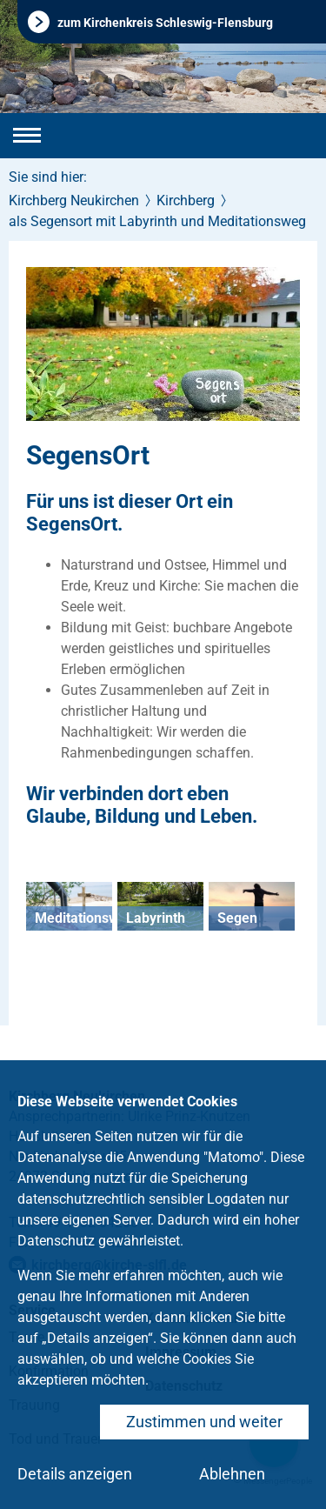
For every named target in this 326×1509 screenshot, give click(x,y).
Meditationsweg (85, 918)
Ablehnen (232, 1474)
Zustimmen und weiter (204, 1421)
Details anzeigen (74, 1474)
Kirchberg (185, 200)
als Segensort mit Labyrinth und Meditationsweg (157, 221)
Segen (237, 918)
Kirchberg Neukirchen (74, 200)
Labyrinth (155, 918)
